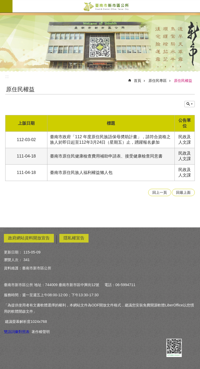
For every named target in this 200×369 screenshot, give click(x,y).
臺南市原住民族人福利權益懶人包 (81, 172)
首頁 (137, 80)
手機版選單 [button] (6, 6)
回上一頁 (159, 192)
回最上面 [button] (183, 192)
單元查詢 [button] (189, 104)
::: (7, 76)
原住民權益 (183, 80)
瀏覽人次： (13, 260)
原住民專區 (157, 80)
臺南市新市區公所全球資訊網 (106, 6)
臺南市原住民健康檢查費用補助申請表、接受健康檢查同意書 (106, 156)
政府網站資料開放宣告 (29, 238)
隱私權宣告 (74, 238)
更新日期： (13, 252)
